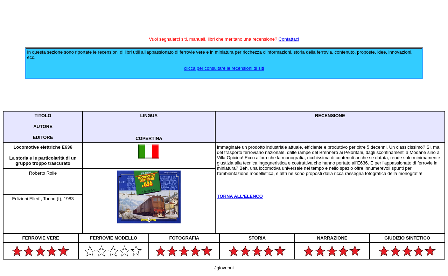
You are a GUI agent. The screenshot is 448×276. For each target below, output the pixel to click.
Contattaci (289, 39)
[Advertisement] (224, 95)
